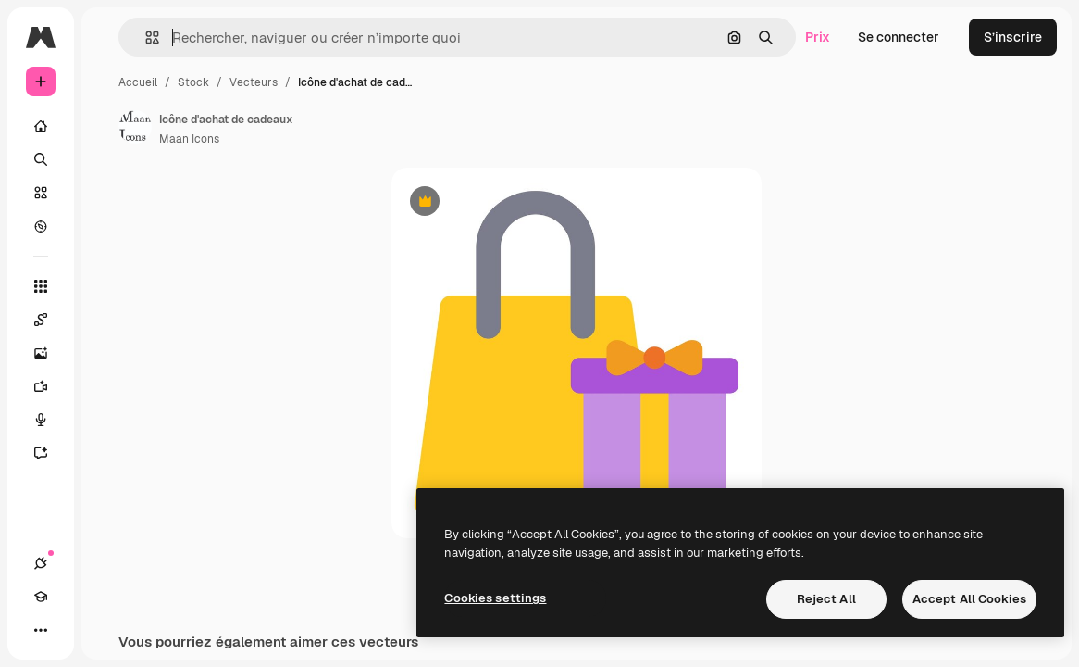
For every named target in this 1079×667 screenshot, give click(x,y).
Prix (817, 37)
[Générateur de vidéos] (50, 386)
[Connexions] (41, 563)
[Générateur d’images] (50, 353)
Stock (193, 82)
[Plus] (41, 630)
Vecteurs (253, 82)
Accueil (137, 82)
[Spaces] (50, 319)
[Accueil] (41, 126)
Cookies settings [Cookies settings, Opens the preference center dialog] (495, 598)
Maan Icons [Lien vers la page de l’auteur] (189, 139)
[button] (144, 37)
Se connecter (898, 37)
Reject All (826, 599)
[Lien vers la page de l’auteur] (135, 127)
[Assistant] (50, 453)
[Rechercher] (41, 159)
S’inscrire (1013, 37)
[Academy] (41, 596)
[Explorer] (41, 226)
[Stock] (41, 193)
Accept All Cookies (969, 599)
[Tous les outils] (41, 286)
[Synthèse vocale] (50, 419)
